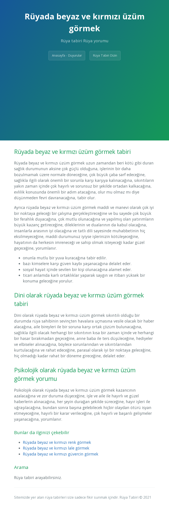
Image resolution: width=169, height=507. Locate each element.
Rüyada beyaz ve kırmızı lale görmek (56, 448)
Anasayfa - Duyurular (67, 55)
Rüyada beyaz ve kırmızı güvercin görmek (60, 454)
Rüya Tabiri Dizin (105, 55)
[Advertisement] (84, 97)
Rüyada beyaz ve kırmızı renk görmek (57, 442)
